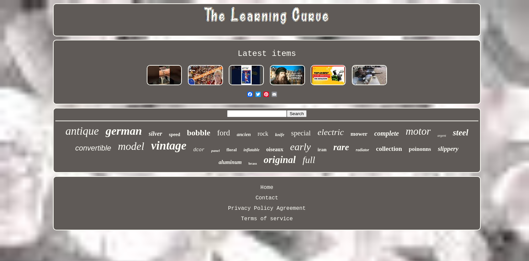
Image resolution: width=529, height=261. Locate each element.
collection (389, 148)
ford (223, 133)
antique (82, 131)
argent (442, 135)
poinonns (420, 149)
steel (460, 132)
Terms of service (267, 219)
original (280, 159)
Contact (266, 198)
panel (215, 151)
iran (322, 149)
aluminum (230, 162)
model (131, 146)
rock (262, 133)
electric (330, 132)
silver (155, 133)
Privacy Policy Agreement (267, 208)
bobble (198, 132)
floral (231, 149)
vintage (169, 145)
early (300, 146)
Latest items (267, 53)
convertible (93, 148)
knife (279, 134)
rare (341, 147)
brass (252, 163)
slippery (448, 148)
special (301, 133)
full (309, 160)
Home (266, 188)
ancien (244, 134)
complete (386, 133)
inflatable (251, 150)
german (124, 131)
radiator (362, 150)
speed (174, 134)
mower (359, 134)
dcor (199, 150)
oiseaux (274, 149)
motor (418, 131)
